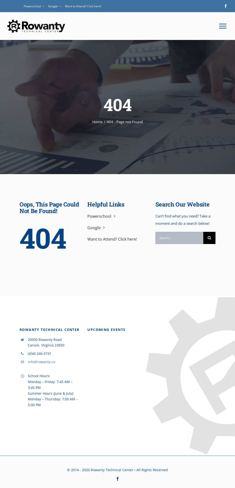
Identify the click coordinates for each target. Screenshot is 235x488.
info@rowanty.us (41, 361)
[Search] (209, 238)
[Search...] (179, 238)
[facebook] (226, 6)
